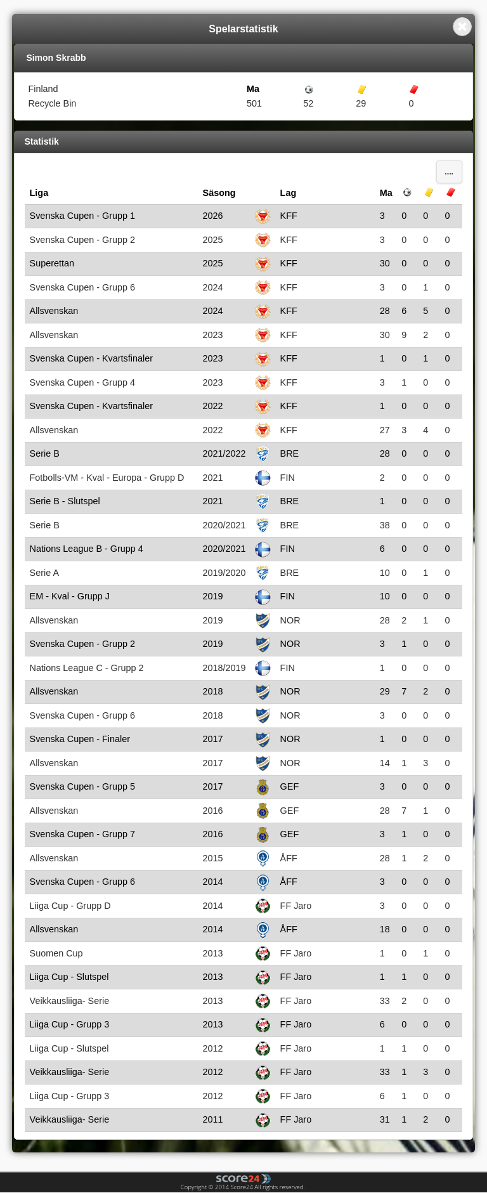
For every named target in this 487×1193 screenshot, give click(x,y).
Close (462, 26)
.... (449, 171)
